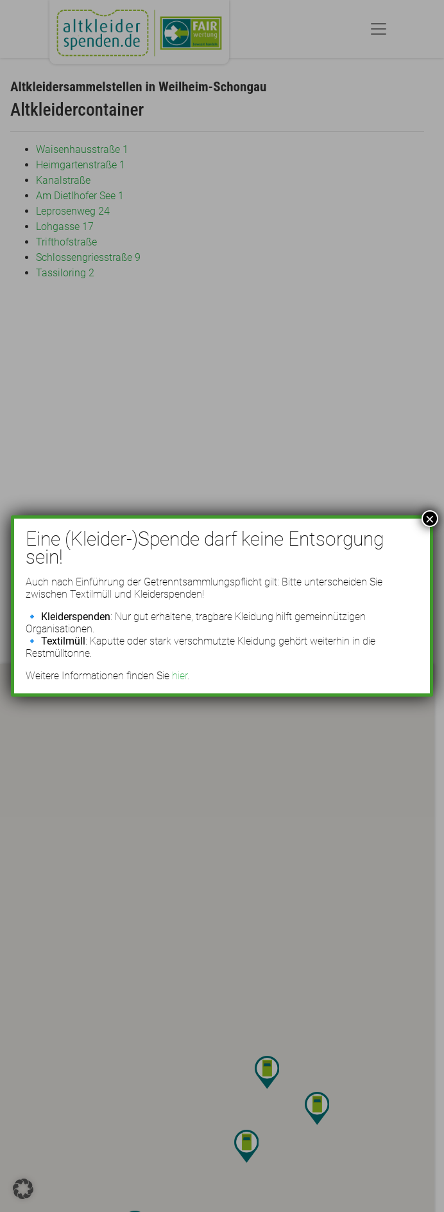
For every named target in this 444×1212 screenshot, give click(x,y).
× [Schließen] (429, 518)
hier (179, 676)
